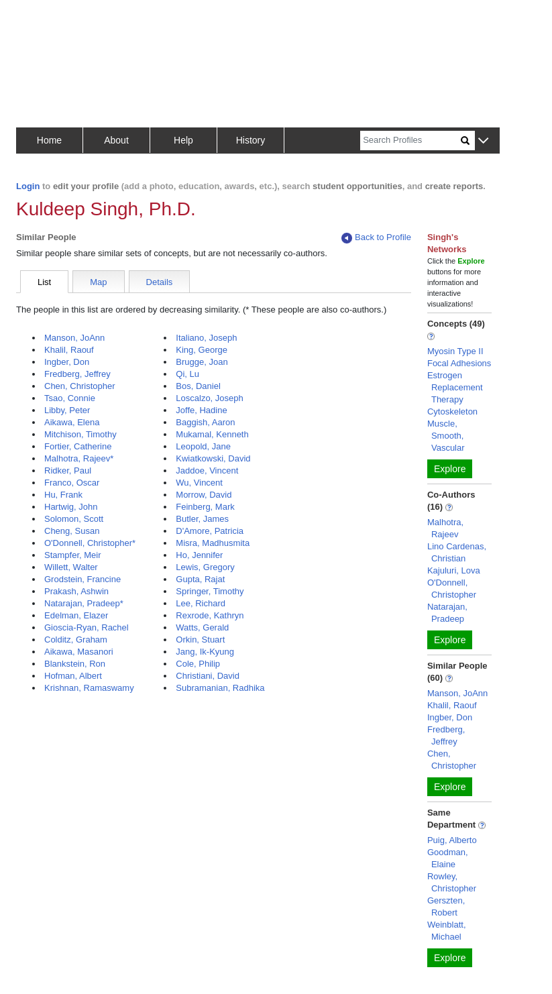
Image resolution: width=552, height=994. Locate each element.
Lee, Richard (200, 603)
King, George (201, 350)
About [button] (116, 140)
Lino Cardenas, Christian (456, 552)
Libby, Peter (67, 410)
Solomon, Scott (73, 519)
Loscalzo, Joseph (209, 398)
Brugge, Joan (201, 362)
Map (98, 282)
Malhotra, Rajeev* (78, 458)
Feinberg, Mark (205, 507)
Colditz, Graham (75, 639)
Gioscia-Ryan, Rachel (86, 627)
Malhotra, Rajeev (445, 528)
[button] (483, 141)
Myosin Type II (455, 351)
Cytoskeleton (452, 411)
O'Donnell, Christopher (451, 588)
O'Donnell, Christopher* (89, 543)
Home (49, 140)
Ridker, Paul (67, 470)
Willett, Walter (71, 567)
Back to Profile (376, 237)
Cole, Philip (198, 664)
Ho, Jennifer (199, 555)
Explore (449, 468)
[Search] (410, 140)
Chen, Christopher (79, 386)
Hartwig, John (70, 507)
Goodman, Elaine (447, 858)
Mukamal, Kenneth (212, 434)
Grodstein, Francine (82, 579)
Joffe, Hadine (201, 410)
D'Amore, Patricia (209, 531)
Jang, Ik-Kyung (205, 652)
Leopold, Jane (203, 446)
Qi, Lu (187, 374)
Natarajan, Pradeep (447, 613)
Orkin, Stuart (200, 639)
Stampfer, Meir (72, 555)
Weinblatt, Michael (446, 931)
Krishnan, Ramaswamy (89, 688)
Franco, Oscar (71, 483)
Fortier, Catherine (77, 446)
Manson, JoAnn (74, 338)
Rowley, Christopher (451, 882)
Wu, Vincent (199, 483)
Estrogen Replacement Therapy (455, 387)
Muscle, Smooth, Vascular (446, 436)
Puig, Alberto (452, 840)
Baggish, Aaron (205, 422)
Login (28, 186)
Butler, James (202, 519)
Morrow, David (203, 495)
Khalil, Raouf (69, 350)
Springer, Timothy (209, 591)
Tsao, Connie (69, 398)
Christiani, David (207, 676)
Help (183, 140)
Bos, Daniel (198, 386)
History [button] (251, 140)
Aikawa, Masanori (78, 652)
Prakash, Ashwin (76, 591)
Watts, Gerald (202, 627)
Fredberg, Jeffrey (77, 374)
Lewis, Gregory (205, 567)
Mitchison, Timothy (80, 434)
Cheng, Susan (71, 531)
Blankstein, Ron (74, 664)
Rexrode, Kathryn (209, 615)
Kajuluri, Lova (453, 570)
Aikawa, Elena (71, 422)
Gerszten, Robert (446, 906)
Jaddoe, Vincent (207, 470)
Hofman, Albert (73, 676)
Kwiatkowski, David (213, 458)
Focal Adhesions (459, 363)
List (44, 282)
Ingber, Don (66, 362)
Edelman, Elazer (76, 615)
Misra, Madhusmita (213, 543)
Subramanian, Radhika (220, 688)
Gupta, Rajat (200, 579)
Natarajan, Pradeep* (83, 603)
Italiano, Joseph (206, 338)
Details (159, 282)
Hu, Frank (63, 495)
